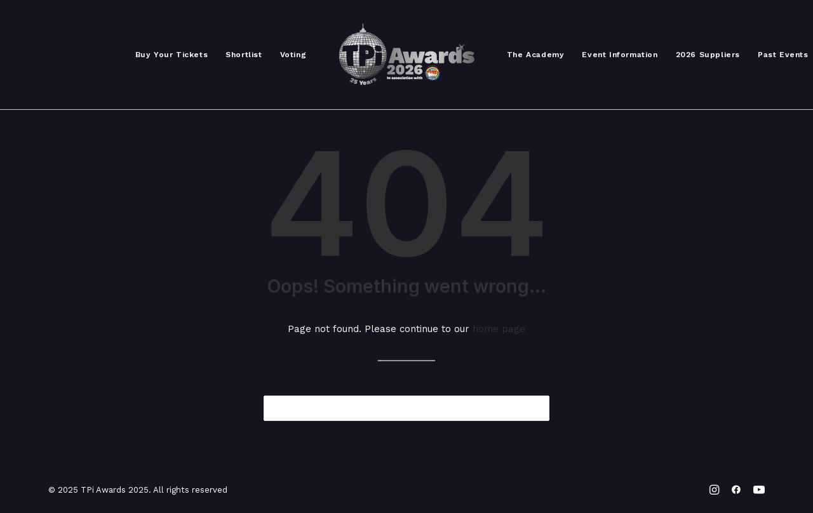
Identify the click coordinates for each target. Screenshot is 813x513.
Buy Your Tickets (171, 54)
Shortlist (243, 54)
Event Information (619, 54)
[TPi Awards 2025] (406, 54)
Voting (293, 54)
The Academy (536, 54)
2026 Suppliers (708, 54)
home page (499, 329)
